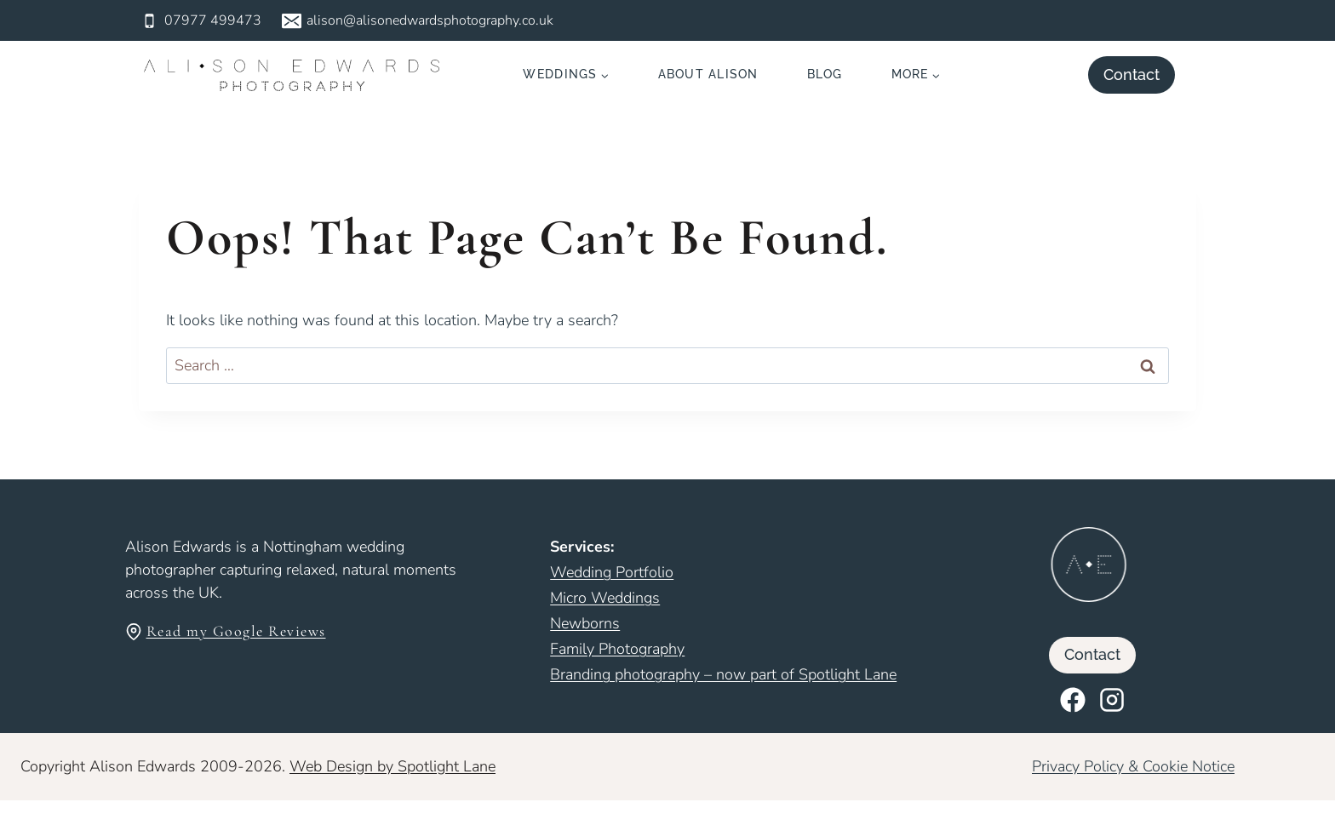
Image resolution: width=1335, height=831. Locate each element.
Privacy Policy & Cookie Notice (1133, 766)
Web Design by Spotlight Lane (392, 766)
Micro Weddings (605, 597)
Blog (825, 74)
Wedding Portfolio (611, 572)
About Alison (708, 74)
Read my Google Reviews (236, 631)
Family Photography (617, 649)
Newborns (585, 623)
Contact (1131, 74)
